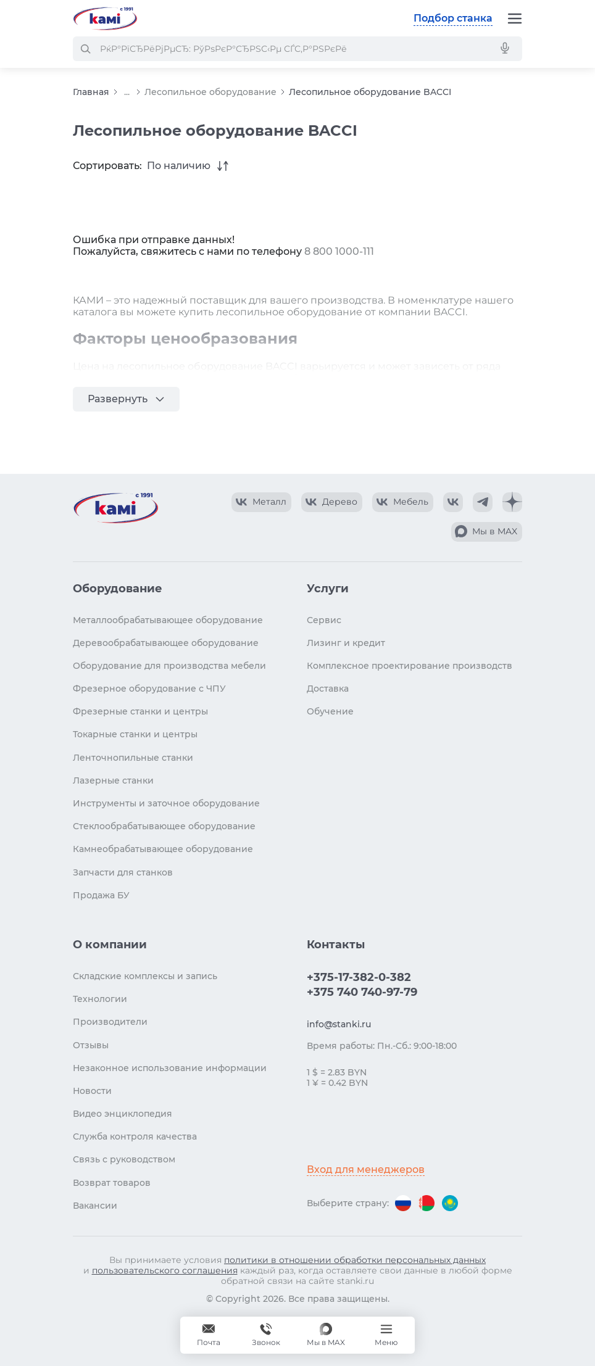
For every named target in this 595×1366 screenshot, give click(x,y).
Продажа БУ (101, 895)
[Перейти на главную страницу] (105, 18)
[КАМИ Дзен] (512, 502)
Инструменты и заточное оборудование (166, 803)
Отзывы (91, 1045)
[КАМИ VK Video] (261, 502)
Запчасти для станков (123, 872)
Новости (92, 1090)
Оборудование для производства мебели (169, 665)
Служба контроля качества (135, 1136)
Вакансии (95, 1205)
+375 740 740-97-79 (362, 992)
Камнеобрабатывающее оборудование (163, 849)
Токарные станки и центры (135, 734)
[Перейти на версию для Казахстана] (450, 1203)
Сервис (324, 620)
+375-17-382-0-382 (359, 977)
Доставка (328, 688)
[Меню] (514, 18)
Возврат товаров (112, 1182)
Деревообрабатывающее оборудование (166, 642)
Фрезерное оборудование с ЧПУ (149, 688)
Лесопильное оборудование (210, 91)
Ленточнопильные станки (133, 757)
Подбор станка (453, 18)
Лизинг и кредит (346, 642)
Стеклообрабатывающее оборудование (164, 826)
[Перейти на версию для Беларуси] (426, 1203)
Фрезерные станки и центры (140, 711)
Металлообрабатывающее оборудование (168, 620)
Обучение (330, 711)
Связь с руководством (124, 1159)
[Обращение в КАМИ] (208, 1335)
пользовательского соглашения (165, 1270)
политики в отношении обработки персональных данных (355, 1259)
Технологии (100, 998)
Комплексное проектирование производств (409, 665)
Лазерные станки (113, 780)
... (127, 92)
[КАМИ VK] (453, 502)
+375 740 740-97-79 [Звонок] (266, 1335)
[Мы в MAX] (326, 1335)
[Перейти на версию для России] (403, 1203)
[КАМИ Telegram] (483, 502)
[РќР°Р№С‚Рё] (85, 48)
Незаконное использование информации (170, 1068)
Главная (91, 91)
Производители (110, 1021)
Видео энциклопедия (122, 1113)
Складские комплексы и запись (145, 976)
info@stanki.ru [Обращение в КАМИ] (339, 1024)
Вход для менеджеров (366, 1169)
